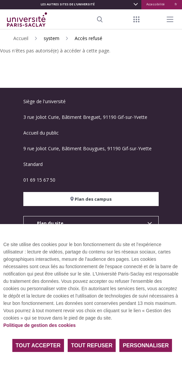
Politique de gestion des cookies (39, 325)
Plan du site (50, 223)
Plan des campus (91, 199)
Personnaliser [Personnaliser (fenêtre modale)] (146, 345)
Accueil (20, 38)
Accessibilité (155, 4)
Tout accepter (38, 345)
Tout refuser (91, 345)
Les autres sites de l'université (68, 4)
